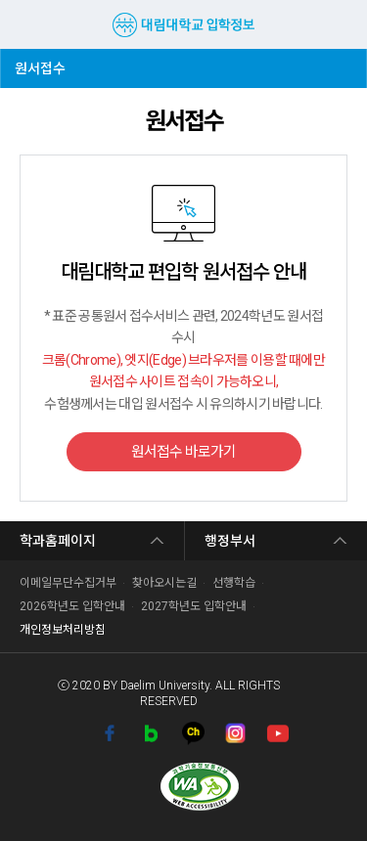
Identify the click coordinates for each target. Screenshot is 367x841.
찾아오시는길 (164, 583)
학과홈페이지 (58, 541)
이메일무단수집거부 (68, 583)
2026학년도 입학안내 (72, 606)
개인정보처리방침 (63, 630)
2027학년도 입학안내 (194, 606)
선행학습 (233, 583)
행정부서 (230, 541)
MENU (24, 24)
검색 (336, 25)
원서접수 (45, 62)
